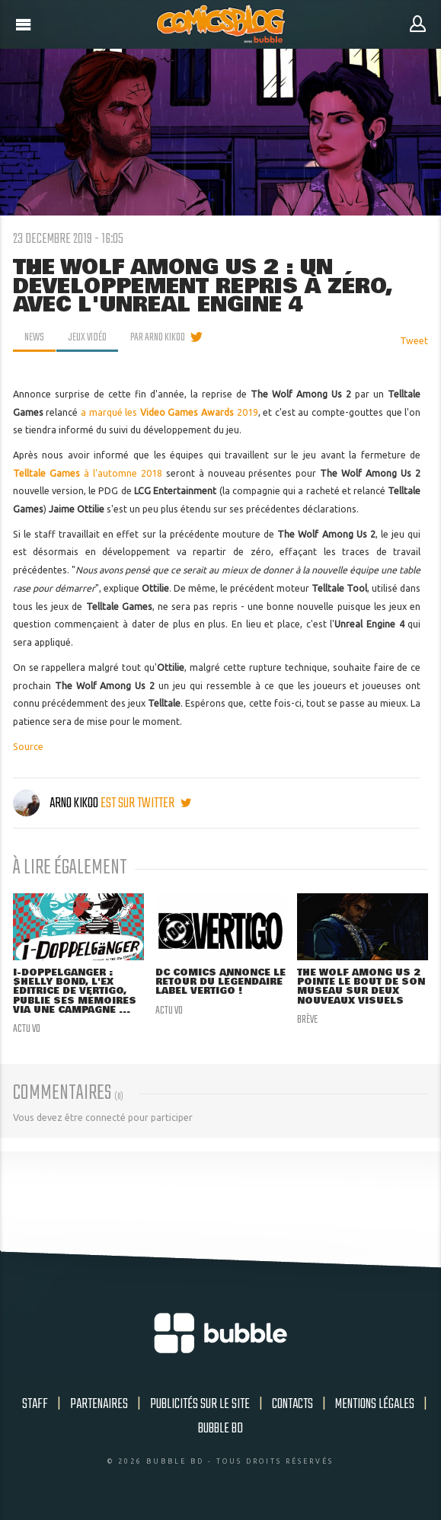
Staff (35, 1404)
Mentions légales (374, 1404)
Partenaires (99, 1404)
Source (28, 747)
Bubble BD (220, 1428)
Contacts (292, 1404)
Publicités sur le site (200, 1404)
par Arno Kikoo (157, 337)
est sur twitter (146, 803)
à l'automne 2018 (87, 473)
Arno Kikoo (57, 803)
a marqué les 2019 (169, 412)
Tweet (414, 341)
